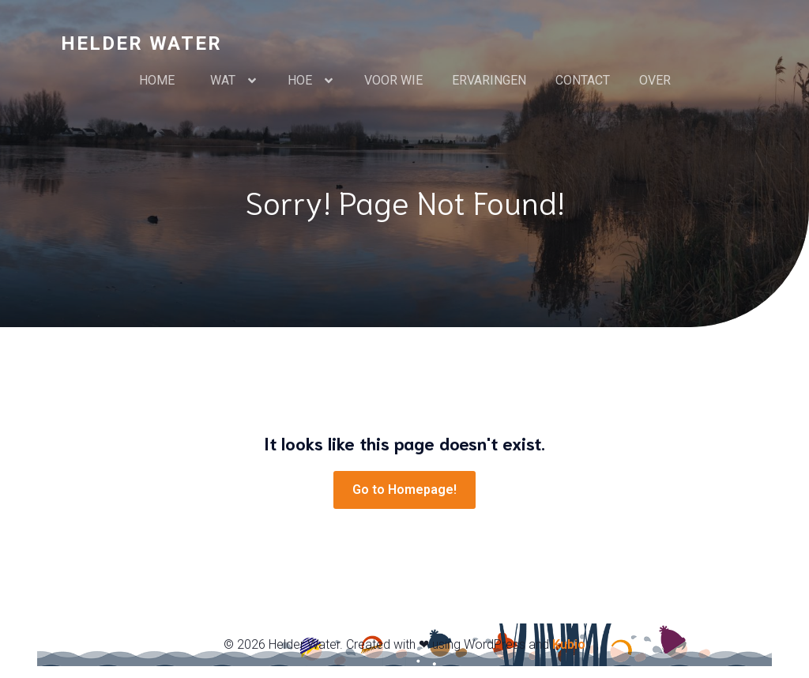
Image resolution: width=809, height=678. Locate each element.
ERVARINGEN (489, 80)
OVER (655, 80)
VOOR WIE (393, 80)
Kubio (568, 644)
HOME (160, 80)
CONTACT (582, 80)
